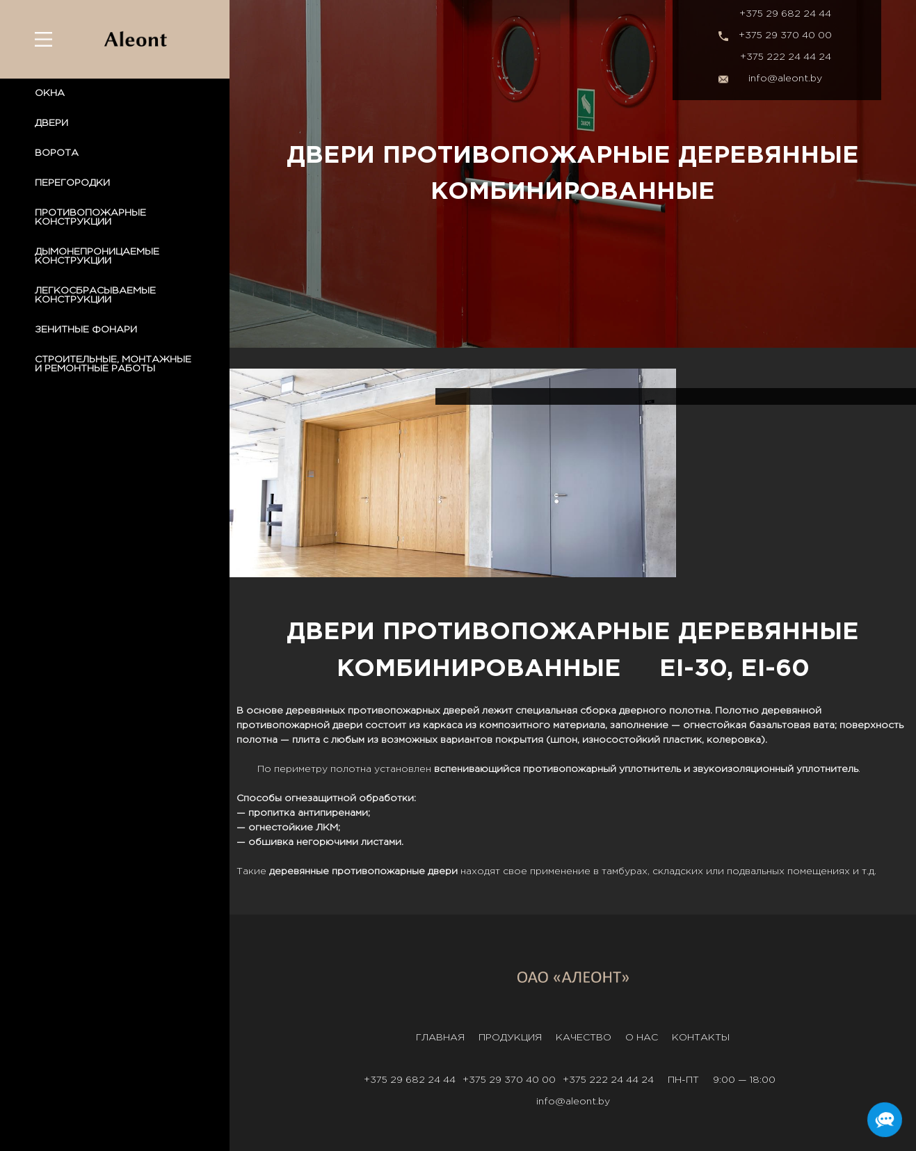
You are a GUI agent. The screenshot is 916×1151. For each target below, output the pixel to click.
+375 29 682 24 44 (785, 14)
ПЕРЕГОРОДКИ (72, 183)
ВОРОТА (57, 153)
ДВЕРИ (51, 123)
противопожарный (569, 769)
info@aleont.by (785, 78)
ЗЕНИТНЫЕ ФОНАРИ (86, 329)
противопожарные (378, 871)
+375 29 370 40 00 (785, 35)
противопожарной (283, 725)
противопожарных (394, 711)
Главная (440, 1037)
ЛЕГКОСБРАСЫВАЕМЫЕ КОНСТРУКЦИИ (95, 295)
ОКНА (50, 93)
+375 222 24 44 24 (785, 57)
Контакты (701, 1037)
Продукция (510, 1037)
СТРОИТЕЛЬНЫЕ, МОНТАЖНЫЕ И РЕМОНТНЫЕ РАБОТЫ (113, 364)
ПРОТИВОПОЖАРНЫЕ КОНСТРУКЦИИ (90, 217)
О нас (641, 1037)
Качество (583, 1037)
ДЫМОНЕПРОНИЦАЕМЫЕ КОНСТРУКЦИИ (97, 256)
